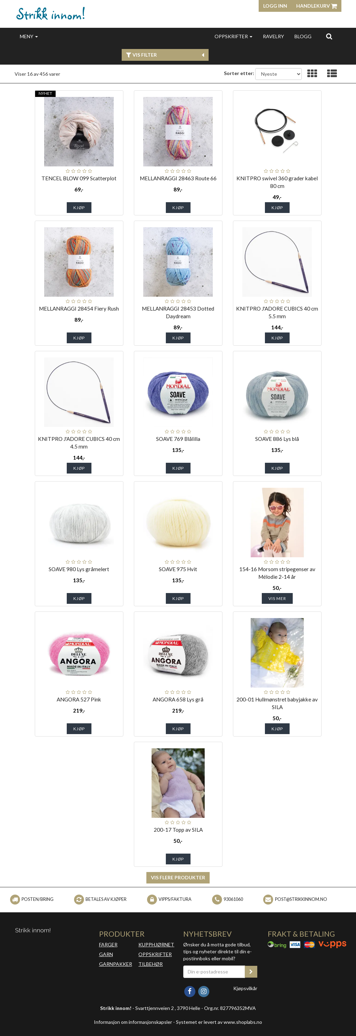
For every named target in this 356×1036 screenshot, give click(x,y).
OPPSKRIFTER (233, 36)
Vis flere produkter (178, 877)
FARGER (108, 944)
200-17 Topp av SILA (178, 830)
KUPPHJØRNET (156, 944)
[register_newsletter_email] (251, 972)
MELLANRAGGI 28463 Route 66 (178, 178)
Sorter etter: (239, 73)
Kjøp (79, 207)
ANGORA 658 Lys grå (178, 699)
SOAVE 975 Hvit (178, 569)
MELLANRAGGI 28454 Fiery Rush (79, 308)
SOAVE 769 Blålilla (178, 439)
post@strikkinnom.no (301, 899)
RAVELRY (273, 36)
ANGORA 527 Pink (79, 699)
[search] (329, 36)
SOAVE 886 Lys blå (277, 439)
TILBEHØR (150, 964)
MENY (29, 36)
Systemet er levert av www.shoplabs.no (219, 1022)
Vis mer (277, 598)
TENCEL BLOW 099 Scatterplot (78, 178)
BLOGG (303, 36)
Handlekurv (316, 6)
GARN (106, 954)
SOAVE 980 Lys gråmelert (79, 569)
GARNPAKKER (115, 964)
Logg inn (275, 6)
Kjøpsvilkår (245, 988)
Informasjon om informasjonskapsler (133, 1022)
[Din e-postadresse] (214, 971)
